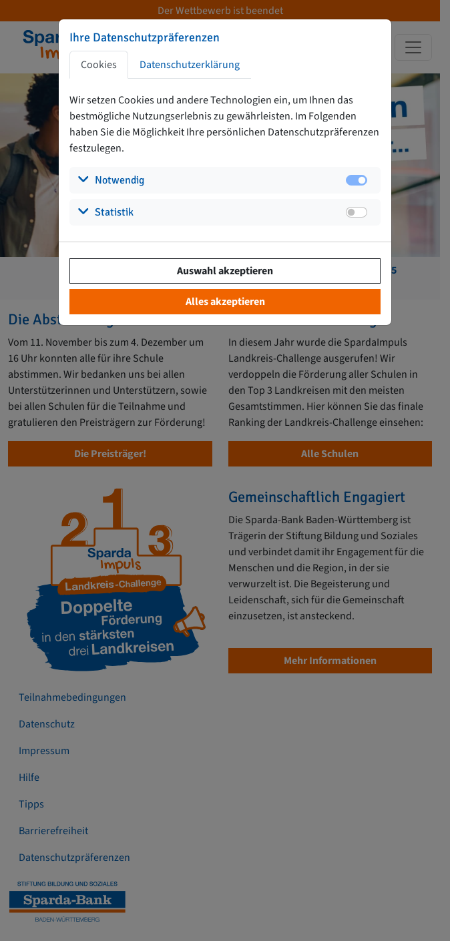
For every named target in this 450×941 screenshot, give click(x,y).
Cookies (99, 64)
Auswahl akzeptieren (225, 271)
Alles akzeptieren (225, 301)
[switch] (356, 212)
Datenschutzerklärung (190, 64)
